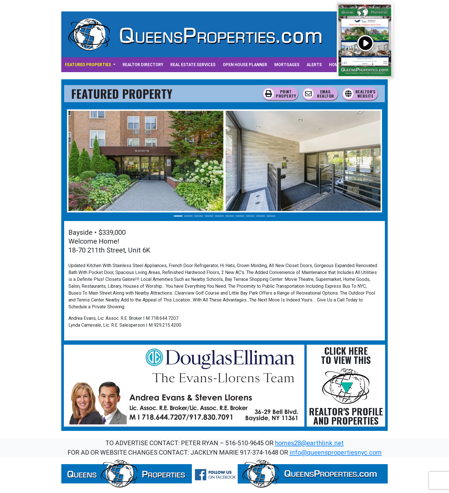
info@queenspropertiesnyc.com (336, 452)
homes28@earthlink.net (309, 443)
